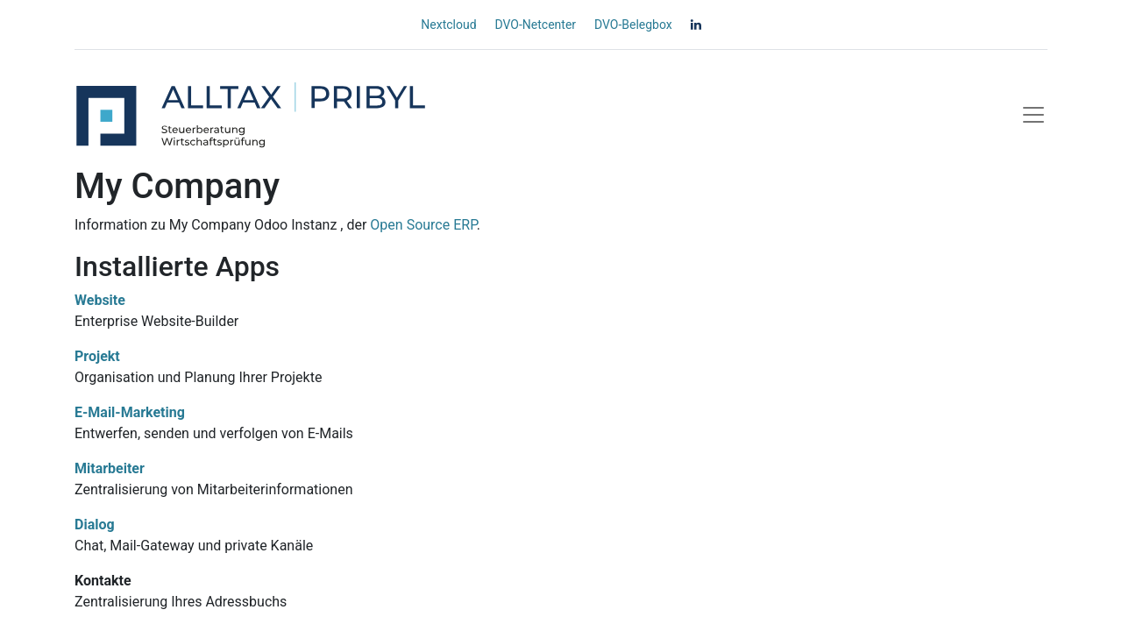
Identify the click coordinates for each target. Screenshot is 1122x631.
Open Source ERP (423, 224)
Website (100, 300)
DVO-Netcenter (535, 25)
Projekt (97, 356)
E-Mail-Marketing (130, 412)
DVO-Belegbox (633, 25)
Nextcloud (448, 25)
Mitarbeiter (110, 468)
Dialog (95, 524)
